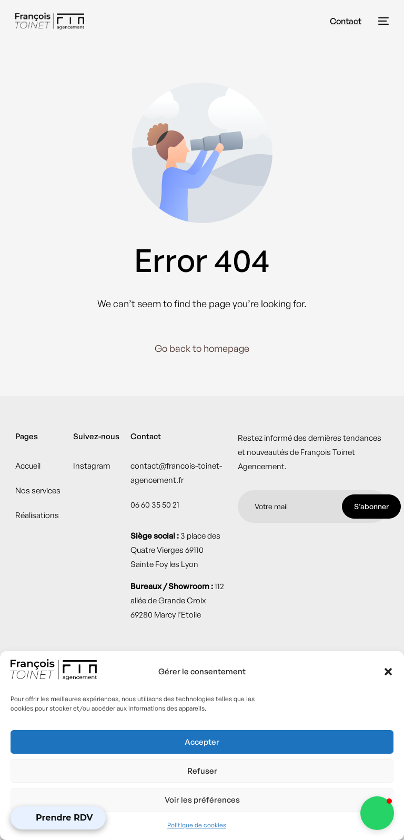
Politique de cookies (196, 825)
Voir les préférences (202, 800)
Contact (345, 21)
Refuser (202, 771)
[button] (388, 671)
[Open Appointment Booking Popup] (58, 817)
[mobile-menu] (380, 21)
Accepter (202, 742)
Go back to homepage (202, 348)
